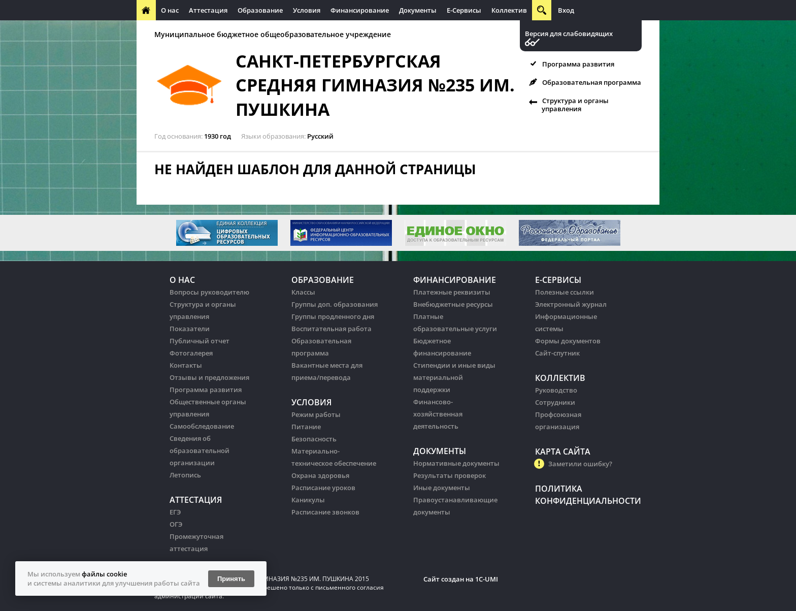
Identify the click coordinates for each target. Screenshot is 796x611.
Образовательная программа (591, 82)
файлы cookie (104, 573)
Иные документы (441, 487)
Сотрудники (555, 402)
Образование (260, 10)
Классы (303, 292)
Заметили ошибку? (580, 463)
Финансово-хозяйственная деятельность (437, 414)
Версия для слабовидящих (569, 33)
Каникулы (308, 499)
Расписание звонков (325, 512)
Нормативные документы (456, 463)
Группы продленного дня (332, 316)
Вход (566, 10)
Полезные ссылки (564, 292)
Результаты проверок (449, 475)
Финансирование (359, 10)
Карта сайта (562, 451)
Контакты (186, 365)
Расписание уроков (323, 487)
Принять (231, 579)
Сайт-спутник (557, 353)
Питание (306, 426)
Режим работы (316, 414)
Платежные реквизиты (451, 292)
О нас (170, 10)
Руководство (556, 390)
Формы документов (568, 340)
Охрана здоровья (320, 475)
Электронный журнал (571, 304)
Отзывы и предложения (209, 377)
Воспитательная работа (331, 328)
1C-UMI (486, 579)
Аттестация (208, 10)
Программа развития (578, 64)
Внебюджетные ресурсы (453, 304)
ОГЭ (176, 524)
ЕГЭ (175, 512)
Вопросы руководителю (209, 292)
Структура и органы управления (575, 104)
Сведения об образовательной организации (199, 450)
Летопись (185, 474)
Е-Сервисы (464, 10)
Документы (418, 10)
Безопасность (314, 438)
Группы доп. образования (334, 304)
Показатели (190, 328)
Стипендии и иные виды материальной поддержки (454, 377)
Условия (306, 10)
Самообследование (202, 426)
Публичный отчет (199, 340)
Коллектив (509, 10)
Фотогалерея (191, 353)
